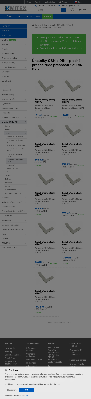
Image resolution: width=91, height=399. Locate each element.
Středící (7, 186)
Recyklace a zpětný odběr (11, 362)
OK (26, 390)
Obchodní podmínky (30, 355)
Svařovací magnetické (13, 193)
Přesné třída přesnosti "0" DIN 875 (15, 150)
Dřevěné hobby (10, 190)
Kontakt (38, 2)
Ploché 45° (11, 165)
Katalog (8, 351)
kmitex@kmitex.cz (70, 5)
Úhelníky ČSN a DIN (57, 25)
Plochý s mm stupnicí (14, 172)
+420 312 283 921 (47, 5)
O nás (28, 2)
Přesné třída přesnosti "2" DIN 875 (15, 161)
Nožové (7, 126)
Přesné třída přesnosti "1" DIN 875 (15, 155)
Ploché (7, 133)
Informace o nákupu (31, 349)
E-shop (44, 25)
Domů (35, 25)
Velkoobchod (50, 2)
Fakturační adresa (77, 360)
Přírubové (8, 183)
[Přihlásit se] (64, 2)
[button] (25, 44)
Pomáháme (10, 358)
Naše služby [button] (32, 17)
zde (26, 395)
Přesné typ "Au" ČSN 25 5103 (15, 141)
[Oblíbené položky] (72, 10)
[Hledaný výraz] (48, 10)
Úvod (9, 17)
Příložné (8, 130)
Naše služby (10, 348)
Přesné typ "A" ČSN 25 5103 (16, 145)
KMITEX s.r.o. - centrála (76, 345)
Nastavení (11, 390)
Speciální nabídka (12, 355)
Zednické (8, 179)
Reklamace (31, 363)
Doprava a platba (34, 359)
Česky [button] (78, 2)
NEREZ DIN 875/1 (12, 168)
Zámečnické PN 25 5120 (15, 136)
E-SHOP (48, 17)
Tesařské (8, 175)
